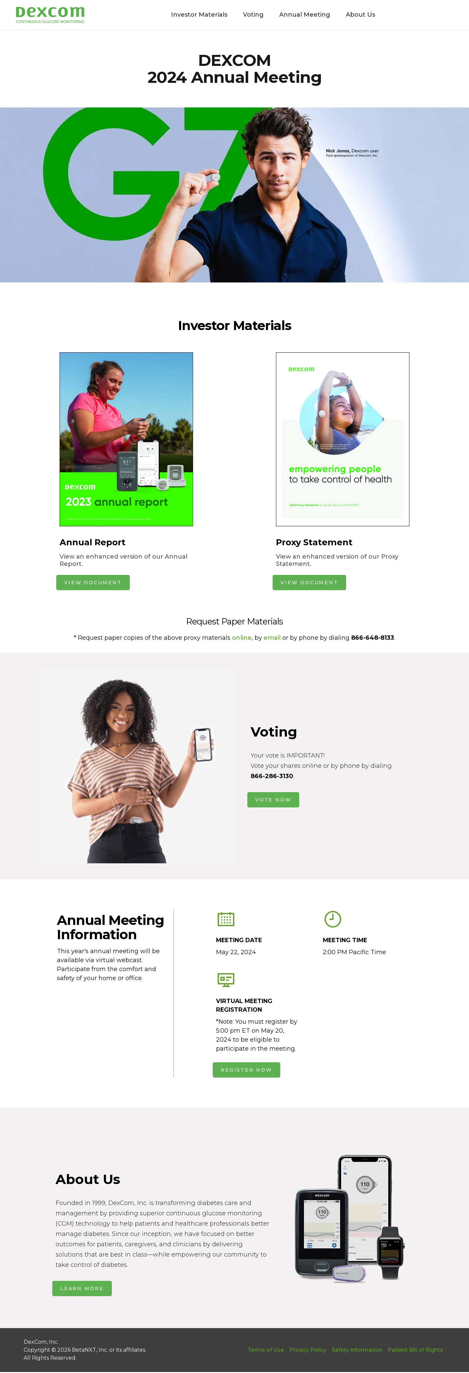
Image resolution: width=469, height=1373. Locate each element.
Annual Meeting (302, 14)
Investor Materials (197, 14)
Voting (251, 14)
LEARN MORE (82, 1289)
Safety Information (357, 1351)
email (272, 637)
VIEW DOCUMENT (92, 583)
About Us (357, 14)
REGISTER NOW (246, 1071)
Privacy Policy (308, 1351)
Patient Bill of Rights (415, 1351)
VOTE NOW (273, 800)
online (242, 637)
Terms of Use (266, 1351)
